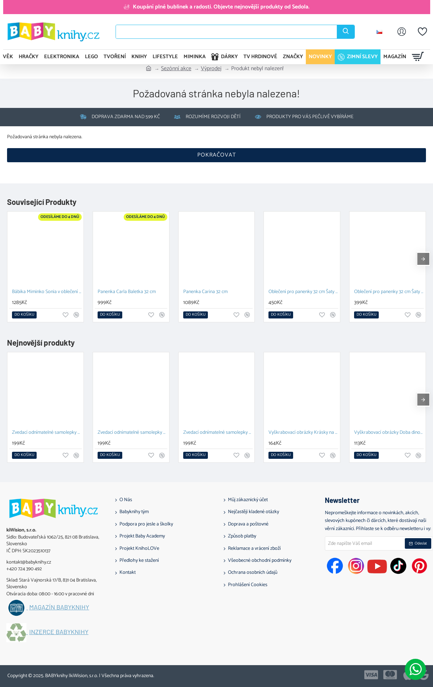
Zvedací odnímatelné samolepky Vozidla (132, 433)
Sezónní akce (176, 68)
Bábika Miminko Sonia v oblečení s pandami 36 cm (47, 292)
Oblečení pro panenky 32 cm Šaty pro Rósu (389, 292)
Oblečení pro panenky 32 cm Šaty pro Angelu (303, 292)
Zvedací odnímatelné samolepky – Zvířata (47, 433)
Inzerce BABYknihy (58, 632)
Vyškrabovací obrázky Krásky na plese (303, 433)
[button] (24, 314)
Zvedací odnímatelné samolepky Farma (218, 433)
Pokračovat (216, 155)
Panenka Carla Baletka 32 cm (127, 292)
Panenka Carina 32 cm (205, 292)
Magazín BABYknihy (59, 607)
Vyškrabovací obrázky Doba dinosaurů (389, 433)
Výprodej (211, 68)
